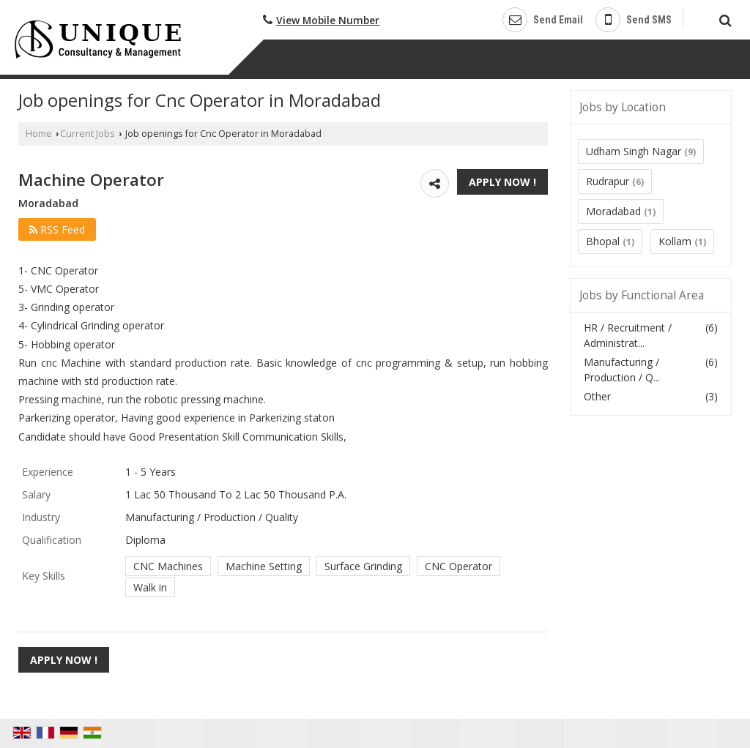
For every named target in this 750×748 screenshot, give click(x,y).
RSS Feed (57, 229)
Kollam (674, 241)
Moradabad (613, 211)
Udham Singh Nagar (633, 151)
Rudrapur (607, 181)
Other (597, 396)
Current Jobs (87, 133)
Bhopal (603, 241)
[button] (327, 20)
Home (39, 133)
